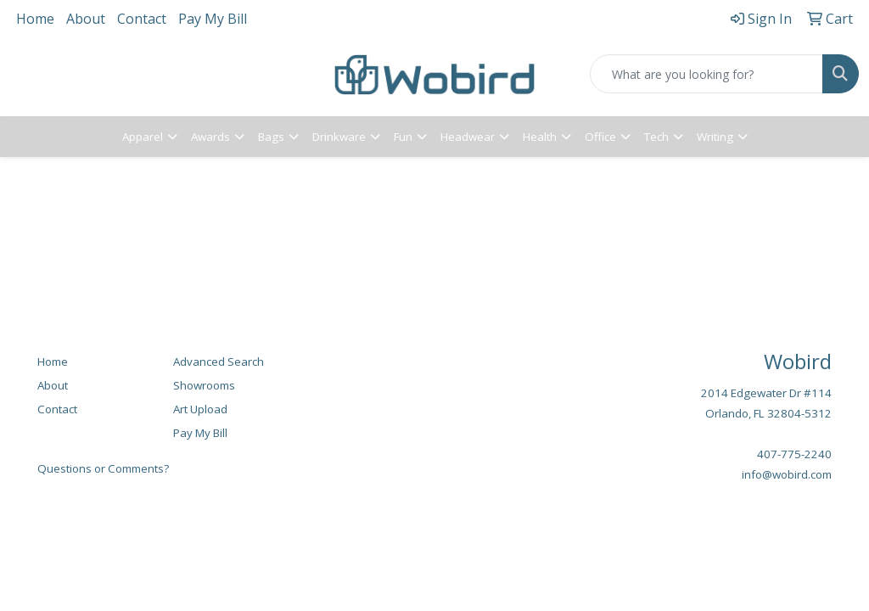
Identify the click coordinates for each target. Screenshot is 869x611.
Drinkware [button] (339, 136)
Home (35, 18)
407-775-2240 (794, 454)
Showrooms (204, 385)
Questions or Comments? (103, 468)
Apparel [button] (142, 136)
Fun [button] (403, 136)
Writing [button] (715, 136)
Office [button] (600, 136)
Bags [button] (271, 136)
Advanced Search (218, 361)
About (85, 18)
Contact (141, 18)
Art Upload (200, 409)
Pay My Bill (212, 18)
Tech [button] (656, 136)
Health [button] (540, 136)
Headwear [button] (467, 136)
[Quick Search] (706, 73)
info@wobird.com (787, 474)
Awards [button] (210, 136)
